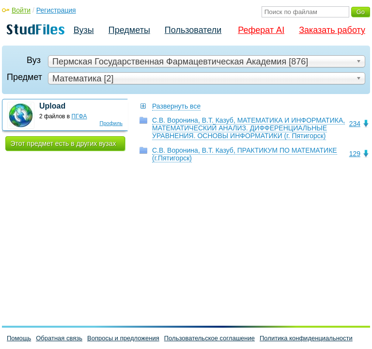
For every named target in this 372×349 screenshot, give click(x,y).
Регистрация (56, 10)
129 (354, 154)
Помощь (19, 338)
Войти (21, 10)
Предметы (129, 30)
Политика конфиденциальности (306, 338)
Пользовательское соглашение (209, 338)
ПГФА (79, 116)
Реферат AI (261, 30)
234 (354, 123)
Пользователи (193, 30)
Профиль (111, 123)
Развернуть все (176, 106)
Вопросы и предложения (123, 338)
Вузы (84, 30)
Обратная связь (59, 338)
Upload (52, 106)
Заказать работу (332, 30)
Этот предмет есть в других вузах (63, 143)
